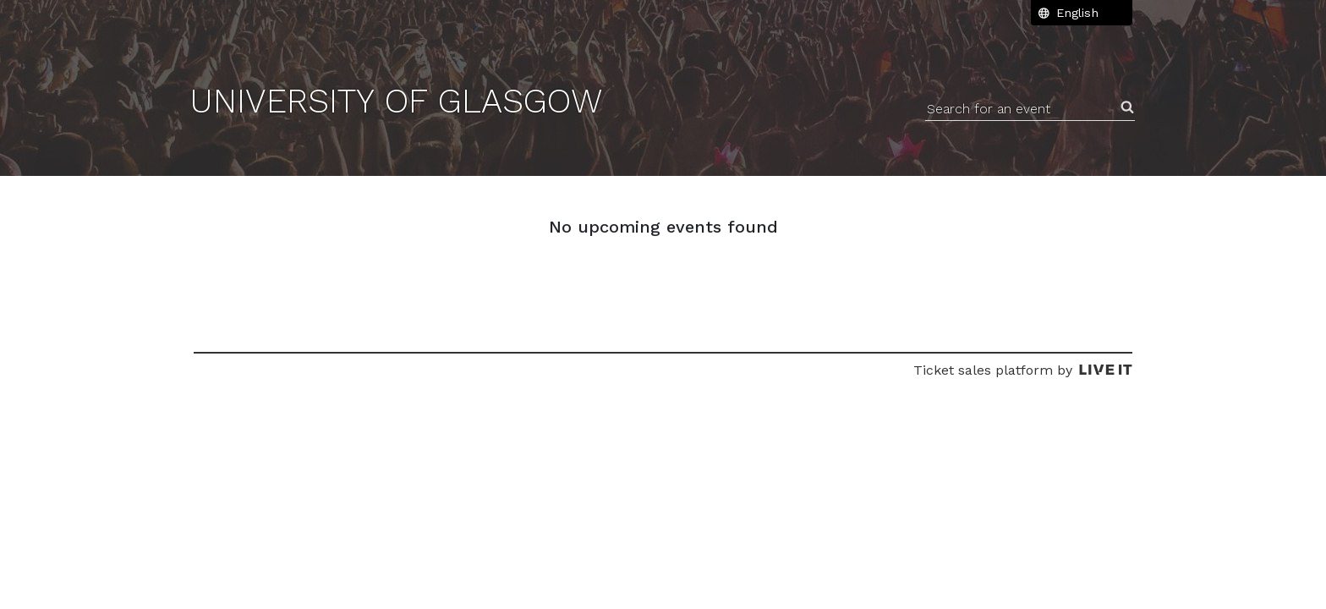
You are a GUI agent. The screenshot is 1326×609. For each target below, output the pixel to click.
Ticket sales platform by (1022, 370)
